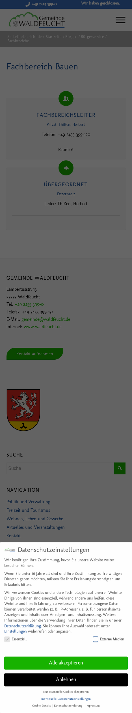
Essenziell (15, 634)
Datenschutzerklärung (22, 621)
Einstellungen (15, 626)
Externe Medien (108, 634)
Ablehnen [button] (66, 675)
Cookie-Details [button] (41, 701)
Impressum (93, 701)
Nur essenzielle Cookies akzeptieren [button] (66, 687)
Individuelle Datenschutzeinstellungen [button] (66, 694)
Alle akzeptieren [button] (66, 658)
